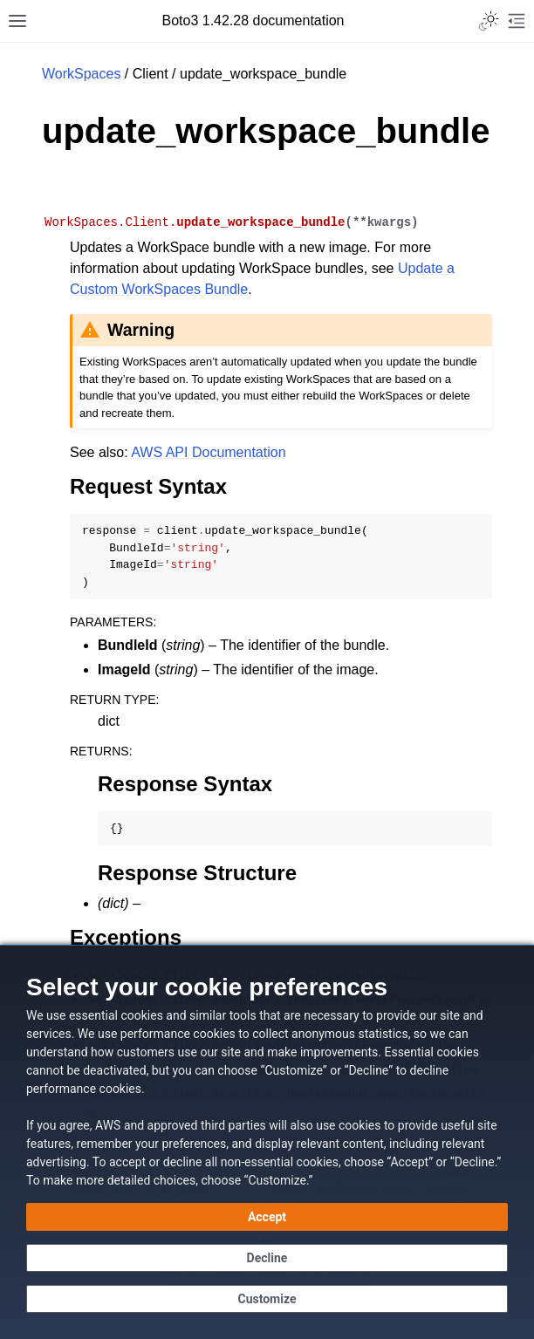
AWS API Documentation (208, 452)
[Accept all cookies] (267, 1217)
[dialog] (267, 1142)
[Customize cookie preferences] (267, 1299)
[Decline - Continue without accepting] (267, 1258)
